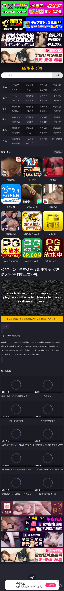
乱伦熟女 (43, 111)
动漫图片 (57, 117)
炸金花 (29, 89)
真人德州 (29, 85)
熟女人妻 (16, 100)
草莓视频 (43, 138)
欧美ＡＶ (43, 96)
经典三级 (29, 111)
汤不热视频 (57, 138)
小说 (4, 129)
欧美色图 (43, 117)
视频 (4, 97)
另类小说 (29, 132)
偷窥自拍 (16, 117)
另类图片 (57, 122)
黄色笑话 (43, 132)
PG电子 (16, 85)
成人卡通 (43, 106)
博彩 (4, 87)
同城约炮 (16, 138)
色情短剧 (29, 143)
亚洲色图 (29, 117)
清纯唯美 (29, 122)
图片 (4, 119)
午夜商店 (29, 138)
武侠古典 (57, 128)
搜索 (58, 75)
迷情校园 (16, 132)
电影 (4, 108)
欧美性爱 (57, 106)
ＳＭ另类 (57, 100)
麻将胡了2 (16, 89)
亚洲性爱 (16, 106)
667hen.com (32, 68)
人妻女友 (43, 128)
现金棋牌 (43, 89)
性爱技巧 (57, 132)
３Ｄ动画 (57, 96)
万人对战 (43, 85)
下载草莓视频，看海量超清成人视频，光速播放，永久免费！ (34, 319)
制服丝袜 (16, 111)
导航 (4, 140)
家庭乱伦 (29, 128)
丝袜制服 (29, 100)
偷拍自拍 (29, 106)
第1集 (5, 326)
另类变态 (57, 111)
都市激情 (16, 128)
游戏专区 (57, 85)
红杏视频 (16, 143)
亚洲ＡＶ (16, 96)
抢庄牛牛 (57, 89)
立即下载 (51, 585)
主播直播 (43, 100)
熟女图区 (43, 122)
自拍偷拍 (29, 96)
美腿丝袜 (16, 122)
